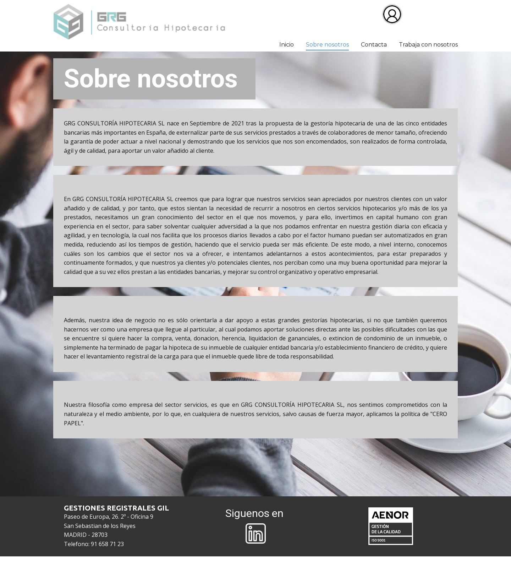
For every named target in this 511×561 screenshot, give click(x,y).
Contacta (374, 44)
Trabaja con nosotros (428, 44)
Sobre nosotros (327, 44)
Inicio (286, 44)
